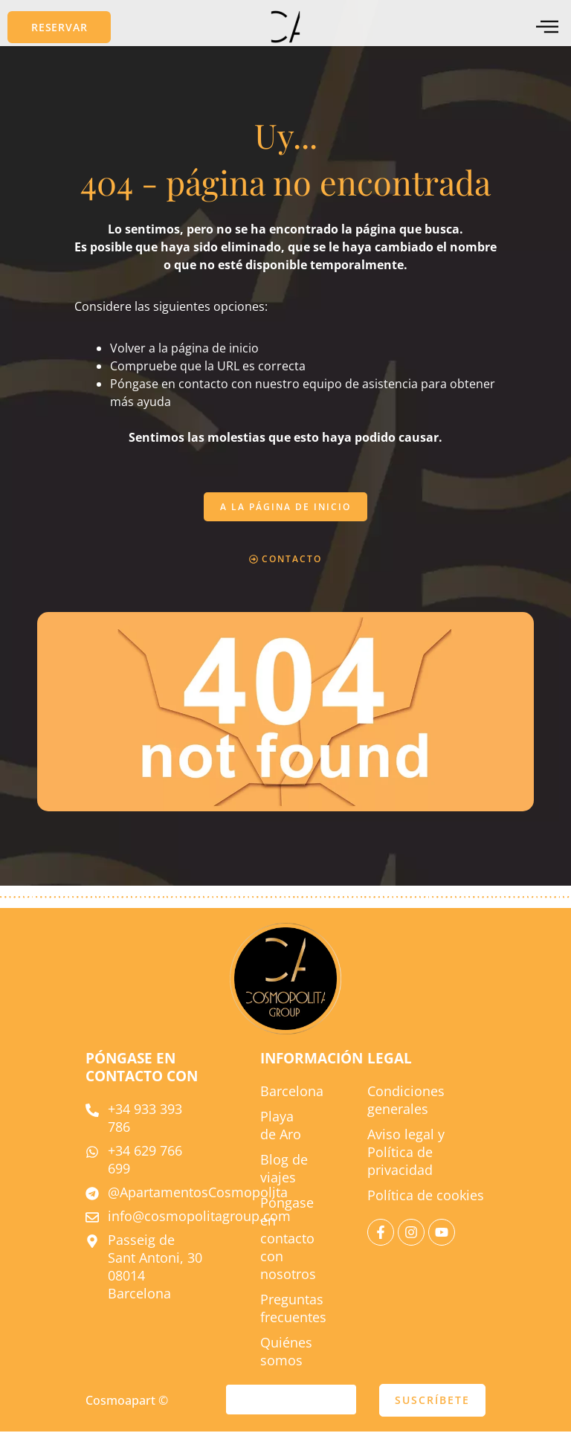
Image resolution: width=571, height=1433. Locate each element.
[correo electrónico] (291, 1401)
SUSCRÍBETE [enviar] (432, 1401)
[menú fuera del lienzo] (547, 27)
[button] (59, 27)
